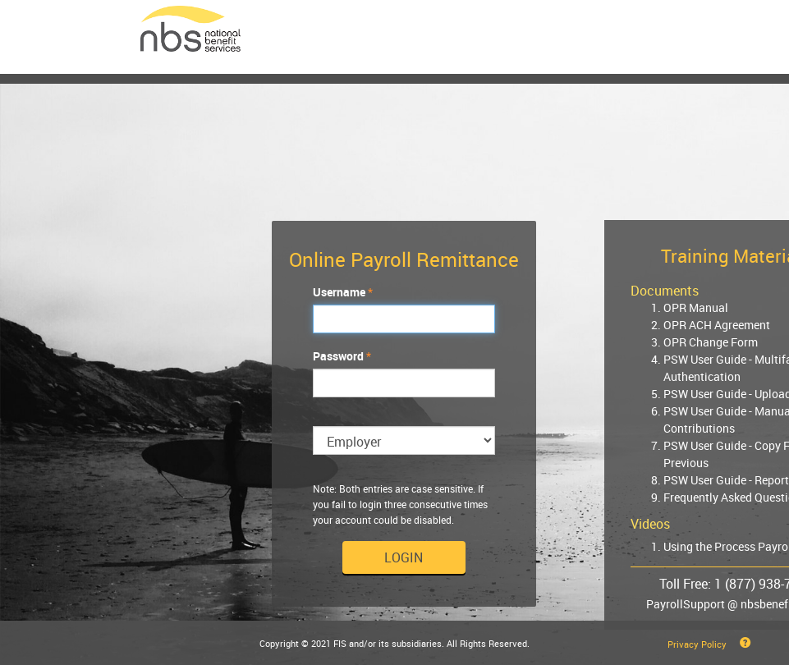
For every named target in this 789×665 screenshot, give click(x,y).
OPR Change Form (710, 342)
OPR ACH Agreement (716, 324)
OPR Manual (695, 307)
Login (403, 557)
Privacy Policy (697, 644)
